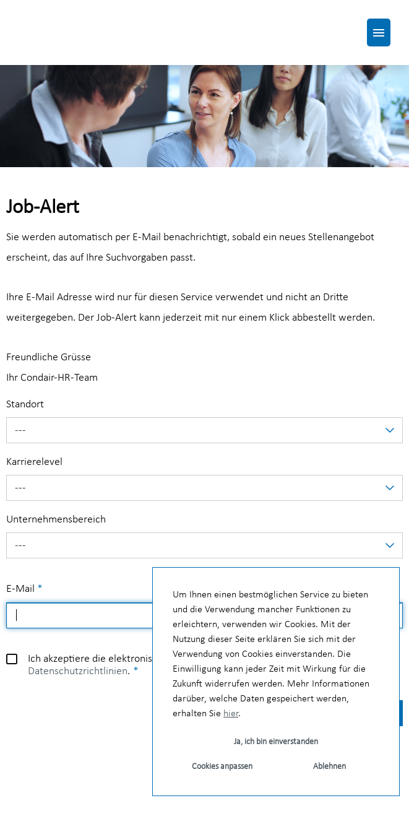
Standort (25, 404)
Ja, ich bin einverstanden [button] (276, 742)
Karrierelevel (34, 462)
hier (230, 714)
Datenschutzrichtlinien (77, 671)
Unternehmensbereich (56, 520)
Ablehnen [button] (329, 766)
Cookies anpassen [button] (222, 766)
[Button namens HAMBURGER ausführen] (378, 32)
